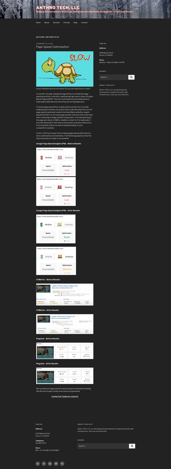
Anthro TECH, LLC (58, 7)
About (46, 22)
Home (38, 22)
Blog (75, 22)
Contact (84, 22)
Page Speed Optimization (52, 46)
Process (67, 22)
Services (56, 22)
